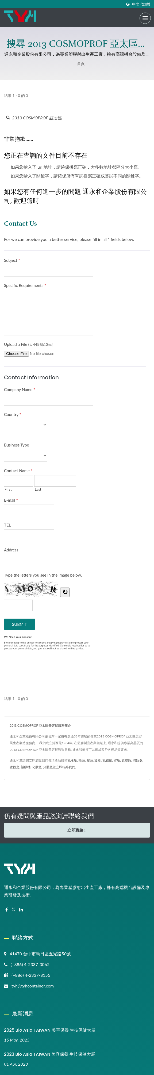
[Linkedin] (21, 910)
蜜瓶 (117, 760)
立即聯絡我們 (65, 767)
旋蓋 (97, 760)
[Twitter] (13, 910)
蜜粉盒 (14, 767)
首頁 (80, 63)
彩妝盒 (138, 760)
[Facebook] (6, 910)
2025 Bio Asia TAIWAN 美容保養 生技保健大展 (49, 1030)
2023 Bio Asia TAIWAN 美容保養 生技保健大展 (49, 1054)
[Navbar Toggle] (145, 18)
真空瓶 (126, 760)
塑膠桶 (25, 767)
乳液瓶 (72, 760)
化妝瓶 (37, 767)
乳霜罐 (107, 760)
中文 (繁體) (141, 4)
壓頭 (90, 760)
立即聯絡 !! (77, 830)
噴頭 (82, 760)
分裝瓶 (48, 767)
